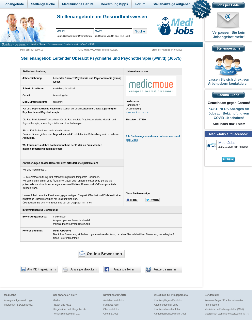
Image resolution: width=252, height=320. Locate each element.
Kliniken (57, 300)
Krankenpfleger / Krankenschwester (224, 300)
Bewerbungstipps (114, 4)
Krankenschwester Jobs (167, 309)
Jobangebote (14, 4)
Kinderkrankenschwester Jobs (170, 313)
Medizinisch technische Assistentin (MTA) (227, 313)
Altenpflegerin (212, 304)
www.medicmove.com (137, 112)
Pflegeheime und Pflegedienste (69, 309)
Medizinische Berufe (78, 4)
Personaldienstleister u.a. (66, 313)
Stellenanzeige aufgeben (172, 4)
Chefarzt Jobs (110, 313)
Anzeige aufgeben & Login (18, 300)
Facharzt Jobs (111, 304)
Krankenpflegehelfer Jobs (168, 300)
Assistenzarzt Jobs (113, 300)
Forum (140, 4)
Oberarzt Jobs (111, 309)
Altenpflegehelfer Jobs (166, 304)
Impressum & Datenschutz (18, 304)
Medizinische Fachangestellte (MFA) (224, 309)
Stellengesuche (43, 4)
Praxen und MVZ (62, 304)
